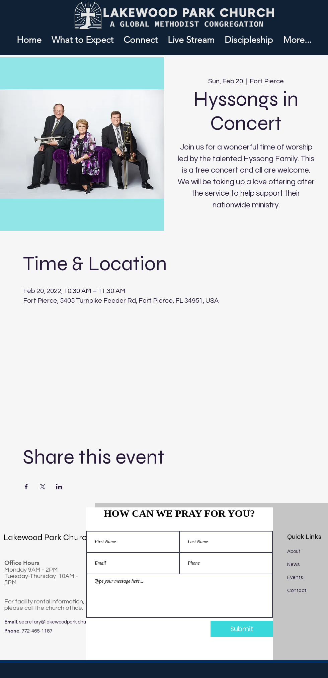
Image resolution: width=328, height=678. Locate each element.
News (293, 564)
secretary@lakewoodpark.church (56, 621)
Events (295, 577)
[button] (140, 40)
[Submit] (242, 629)
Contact (296, 590)
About (294, 551)
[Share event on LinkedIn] (59, 486)
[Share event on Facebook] (26, 486)
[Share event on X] (42, 486)
